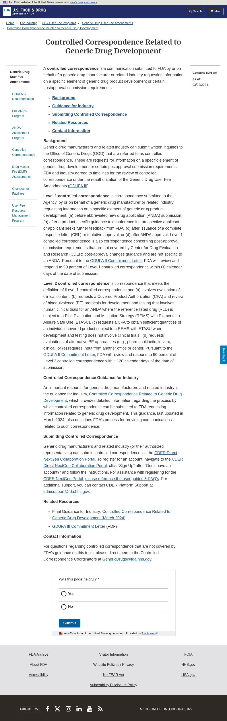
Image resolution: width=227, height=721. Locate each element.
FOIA (188, 654)
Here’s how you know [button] (83, 2)
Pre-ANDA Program (19, 113)
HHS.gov (188, 664)
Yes (71, 594)
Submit (69, 623)
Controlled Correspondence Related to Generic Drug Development (52, 28)
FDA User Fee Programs (59, 23)
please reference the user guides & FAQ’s (122, 479)
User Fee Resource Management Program (21, 213)
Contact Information (71, 131)
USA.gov (188, 675)
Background (64, 98)
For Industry (28, 23)
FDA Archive (38, 654)
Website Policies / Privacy (113, 664)
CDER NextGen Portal (63, 479)
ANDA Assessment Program (20, 132)
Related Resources (70, 122)
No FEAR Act (113, 675)
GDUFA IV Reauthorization (23, 96)
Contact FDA (29, 709)
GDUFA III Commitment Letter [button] (78, 526)
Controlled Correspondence (23, 152)
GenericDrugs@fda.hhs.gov (126, 559)
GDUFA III (78, 186)
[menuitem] (205, 80)
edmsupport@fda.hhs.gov (66, 491)
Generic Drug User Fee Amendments (107, 23)
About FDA (38, 664)
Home (10, 23)
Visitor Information (113, 654)
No (70, 606)
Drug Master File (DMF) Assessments (21, 171)
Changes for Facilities (20, 191)
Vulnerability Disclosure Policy (113, 685)
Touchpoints (149, 633)
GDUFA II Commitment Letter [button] (116, 260)
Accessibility (38, 675)
